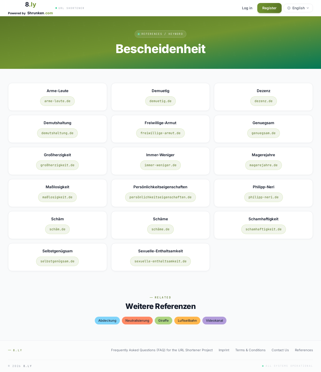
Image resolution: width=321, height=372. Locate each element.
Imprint (224, 350)
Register (269, 8)
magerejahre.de (264, 165)
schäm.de (57, 229)
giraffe (163, 320)
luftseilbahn (187, 320)
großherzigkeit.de (57, 165)
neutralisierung (137, 320)
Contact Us (280, 350)
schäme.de (160, 229)
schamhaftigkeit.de (264, 229)
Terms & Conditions (250, 350)
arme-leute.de (57, 101)
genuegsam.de (264, 133)
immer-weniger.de (160, 165)
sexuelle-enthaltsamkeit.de (160, 261)
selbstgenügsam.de (57, 261)
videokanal (214, 320)
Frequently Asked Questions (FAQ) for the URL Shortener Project (162, 350)
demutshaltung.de (57, 133)
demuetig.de (160, 101)
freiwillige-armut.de (160, 133)
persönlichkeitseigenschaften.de (160, 197)
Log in (247, 8)
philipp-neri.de (264, 197)
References (304, 350)
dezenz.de (264, 101)
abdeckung (107, 320)
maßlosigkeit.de (57, 197)
